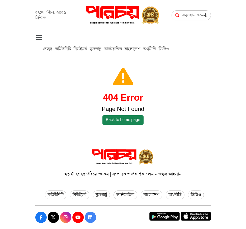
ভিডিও (164, 49)
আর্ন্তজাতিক (113, 49)
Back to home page (123, 120)
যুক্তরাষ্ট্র (95, 49)
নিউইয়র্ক (80, 49)
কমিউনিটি (63, 49)
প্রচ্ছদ (47, 49)
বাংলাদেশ (133, 49)
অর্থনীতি (149, 49)
